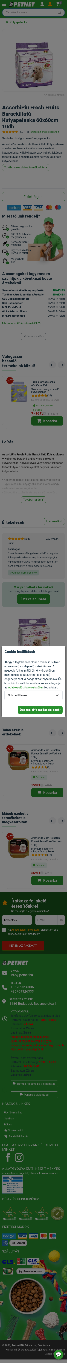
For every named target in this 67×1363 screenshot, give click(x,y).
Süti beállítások (17, 695)
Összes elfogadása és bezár (40, 710)
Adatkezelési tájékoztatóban (25, 687)
